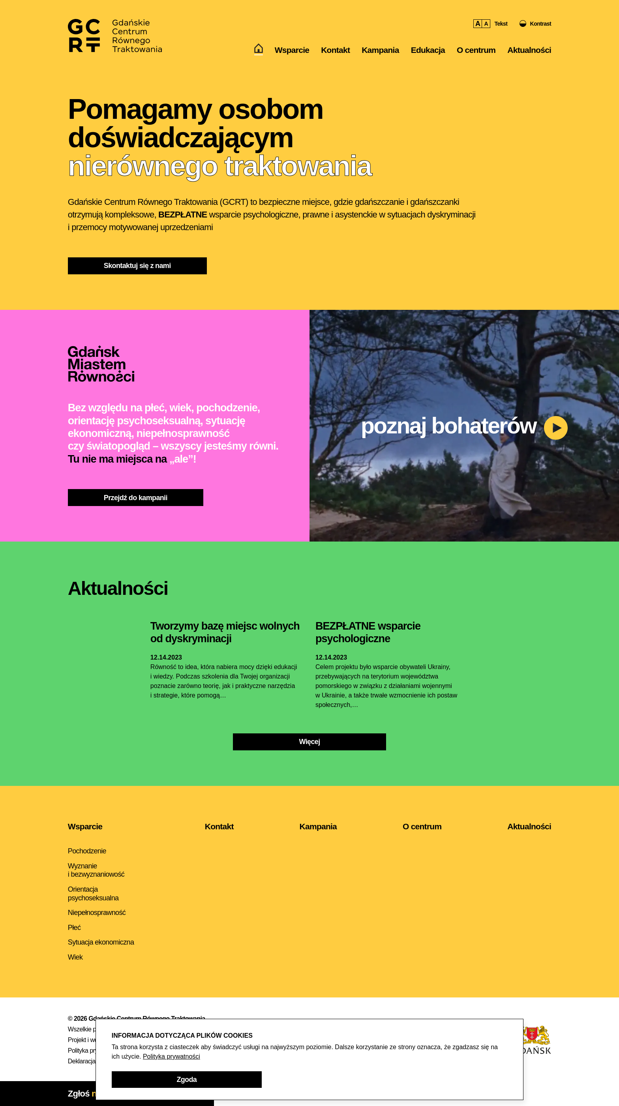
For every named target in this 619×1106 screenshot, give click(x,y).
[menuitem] (258, 50)
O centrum (476, 49)
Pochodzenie (87, 851)
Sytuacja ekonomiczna (101, 942)
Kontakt (335, 49)
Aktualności (529, 49)
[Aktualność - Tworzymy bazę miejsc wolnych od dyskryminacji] (225, 633)
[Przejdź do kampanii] (135, 497)
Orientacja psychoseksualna (93, 893)
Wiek (75, 957)
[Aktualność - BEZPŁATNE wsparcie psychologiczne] (367, 633)
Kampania (380, 49)
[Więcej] (309, 741)
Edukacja (428, 49)
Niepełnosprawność (97, 913)
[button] (535, 23)
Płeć (74, 928)
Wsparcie (292, 49)
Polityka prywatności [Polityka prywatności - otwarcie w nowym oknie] (171, 1056)
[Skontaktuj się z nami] (137, 265)
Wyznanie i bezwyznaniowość (96, 870)
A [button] (477, 24)
